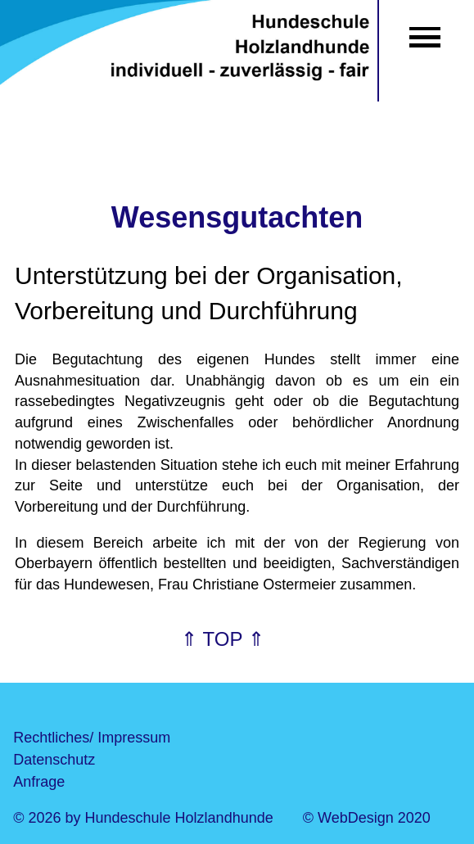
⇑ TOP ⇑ (222, 639)
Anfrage (39, 782)
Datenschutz (54, 759)
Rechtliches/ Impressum (91, 737)
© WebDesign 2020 (367, 818)
